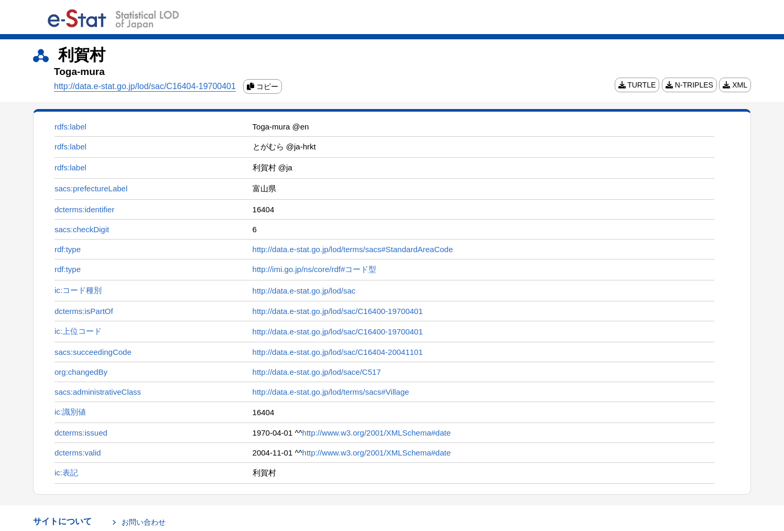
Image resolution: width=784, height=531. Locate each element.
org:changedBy (81, 371)
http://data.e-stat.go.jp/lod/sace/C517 (317, 371)
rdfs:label (70, 126)
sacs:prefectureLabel (91, 188)
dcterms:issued (81, 432)
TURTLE (637, 85)
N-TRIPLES (689, 85)
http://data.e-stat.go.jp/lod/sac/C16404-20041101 (338, 352)
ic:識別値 (70, 411)
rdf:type (68, 249)
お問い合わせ (144, 522)
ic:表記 (66, 472)
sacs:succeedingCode (93, 352)
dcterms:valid (78, 452)
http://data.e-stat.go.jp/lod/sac (304, 290)
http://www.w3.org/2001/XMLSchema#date (376, 432)
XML (735, 85)
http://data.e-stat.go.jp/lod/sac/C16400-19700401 (338, 311)
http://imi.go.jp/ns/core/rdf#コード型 (315, 269)
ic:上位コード (78, 331)
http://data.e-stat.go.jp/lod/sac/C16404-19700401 (145, 86)
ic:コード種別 (78, 290)
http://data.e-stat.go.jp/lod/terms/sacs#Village (331, 391)
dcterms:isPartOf (84, 311)
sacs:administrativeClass (98, 391)
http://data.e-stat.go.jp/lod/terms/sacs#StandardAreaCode (353, 249)
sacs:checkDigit (82, 229)
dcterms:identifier (84, 209)
